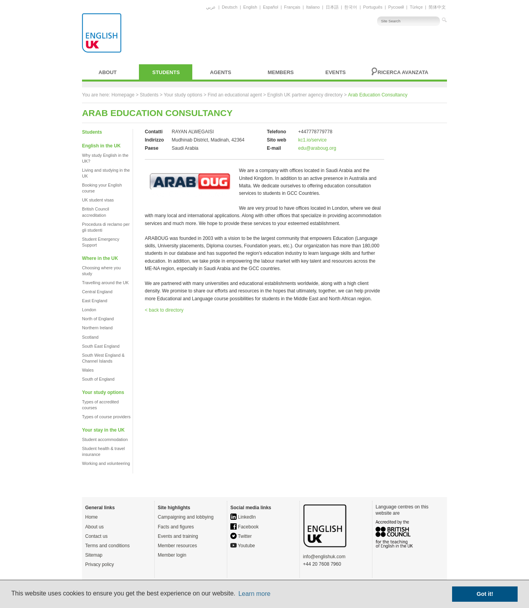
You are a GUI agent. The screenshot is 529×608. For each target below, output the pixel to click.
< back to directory (164, 310)
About (108, 72)
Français (292, 7)
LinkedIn (243, 517)
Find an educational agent (235, 95)
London (89, 309)
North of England (98, 318)
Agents (220, 72)
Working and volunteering (106, 463)
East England (94, 300)
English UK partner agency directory (305, 95)
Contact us (96, 536)
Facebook (244, 527)
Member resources (177, 545)
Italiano (313, 7)
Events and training (178, 536)
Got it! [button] (485, 594)
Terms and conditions (107, 545)
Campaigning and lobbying (185, 517)
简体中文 (437, 7)
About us (94, 527)
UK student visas (98, 200)
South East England (100, 346)
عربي (211, 7)
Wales (88, 370)
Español (270, 7)
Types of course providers (106, 416)
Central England (97, 291)
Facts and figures (176, 527)
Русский (396, 7)
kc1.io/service (312, 140)
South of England (98, 379)
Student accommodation (105, 439)
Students (166, 72)
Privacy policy (99, 564)
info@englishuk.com (324, 556)
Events (335, 72)
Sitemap (93, 555)
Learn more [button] (254, 593)
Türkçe (416, 7)
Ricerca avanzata (403, 72)
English (250, 7)
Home (91, 517)
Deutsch (229, 7)
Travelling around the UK (105, 282)
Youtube (242, 545)
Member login (172, 555)
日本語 (332, 7)
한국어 (350, 7)
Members (281, 72)
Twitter (241, 536)
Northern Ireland (97, 327)
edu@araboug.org (317, 148)
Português (372, 7)
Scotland (90, 337)
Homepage (123, 95)
